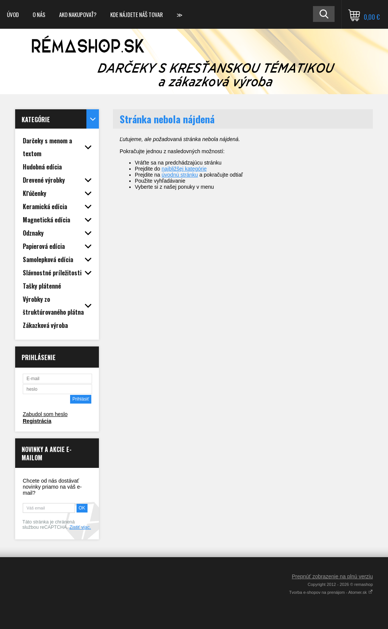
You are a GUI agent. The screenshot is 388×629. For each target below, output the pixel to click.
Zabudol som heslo (45, 414)
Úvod (13, 14)
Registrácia (37, 421)
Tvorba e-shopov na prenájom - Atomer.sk (331, 592)
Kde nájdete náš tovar (136, 14)
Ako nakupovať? (78, 14)
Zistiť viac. (80, 527)
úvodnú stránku (180, 175)
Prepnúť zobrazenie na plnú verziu (332, 576)
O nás (39, 14)
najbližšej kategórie (184, 169)
